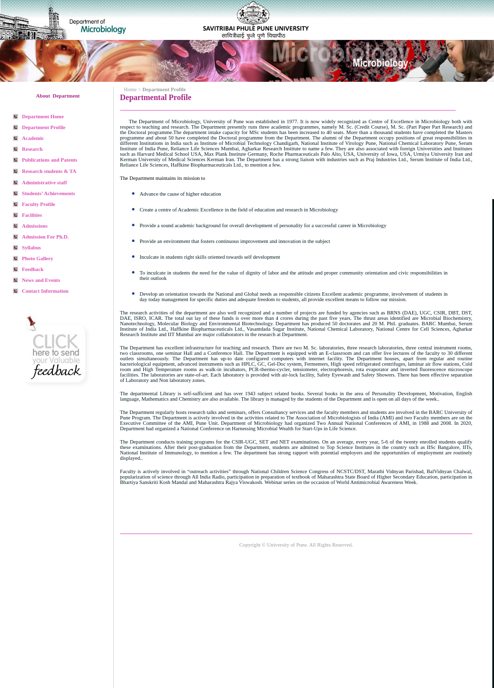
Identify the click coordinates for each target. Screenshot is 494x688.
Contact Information (45, 291)
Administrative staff (44, 182)
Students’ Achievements (48, 193)
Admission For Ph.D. (45, 237)
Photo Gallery (38, 258)
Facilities (32, 215)
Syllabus (31, 247)
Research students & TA (49, 171)
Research (32, 149)
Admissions (35, 226)
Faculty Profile (39, 204)
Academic (33, 138)
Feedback (33, 269)
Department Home (43, 116)
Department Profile (44, 127)
